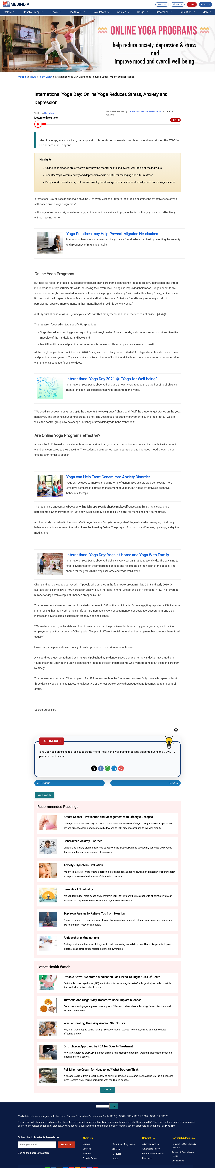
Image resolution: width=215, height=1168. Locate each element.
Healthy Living (33, 12)
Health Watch (45, 76)
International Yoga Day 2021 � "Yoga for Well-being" (111, 379)
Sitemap (116, 1149)
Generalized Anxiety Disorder (83, 841)
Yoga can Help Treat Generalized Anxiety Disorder (108, 477)
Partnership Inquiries (183, 1138)
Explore (9, 12)
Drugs (142, 12)
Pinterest (121, 768)
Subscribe (66, 1144)
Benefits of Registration (124, 1144)
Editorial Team (90, 1158)
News (56, 12)
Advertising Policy (151, 1148)
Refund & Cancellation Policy (183, 1154)
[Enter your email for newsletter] (37, 1144)
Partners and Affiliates (153, 1153)
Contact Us (148, 1138)
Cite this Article (44, 795)
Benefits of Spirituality (78, 889)
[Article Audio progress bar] (111, 124)
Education (187, 12)
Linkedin (114, 768)
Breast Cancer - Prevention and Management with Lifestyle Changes (108, 817)
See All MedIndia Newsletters (33, 1153)
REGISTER (205, 4)
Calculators (101, 12)
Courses (87, 1148)
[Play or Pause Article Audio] (37, 124)
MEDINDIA (16, 4)
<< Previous (43, 783)
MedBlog (116, 1154)
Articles (123, 12)
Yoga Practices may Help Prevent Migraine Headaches (112, 234)
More (207, 12)
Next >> (173, 783)
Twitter (94, 768)
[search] (102, 1106)
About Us (88, 1138)
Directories (164, 12)
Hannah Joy (50, 113)
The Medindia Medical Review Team (145, 111)
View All (107, 1089)
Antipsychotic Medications (81, 938)
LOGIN (192, 4)
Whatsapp (107, 768)
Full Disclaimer (168, 1125)
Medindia (23, 76)
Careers (86, 1144)
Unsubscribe (178, 1160)
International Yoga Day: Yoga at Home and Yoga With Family (117, 555)
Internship (87, 1153)
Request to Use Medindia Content (184, 1146)
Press (115, 1158)
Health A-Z (77, 12)
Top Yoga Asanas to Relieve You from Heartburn (95, 913)
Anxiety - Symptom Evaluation (83, 865)
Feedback (147, 1158)
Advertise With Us (150, 1144)
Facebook (101, 768)
